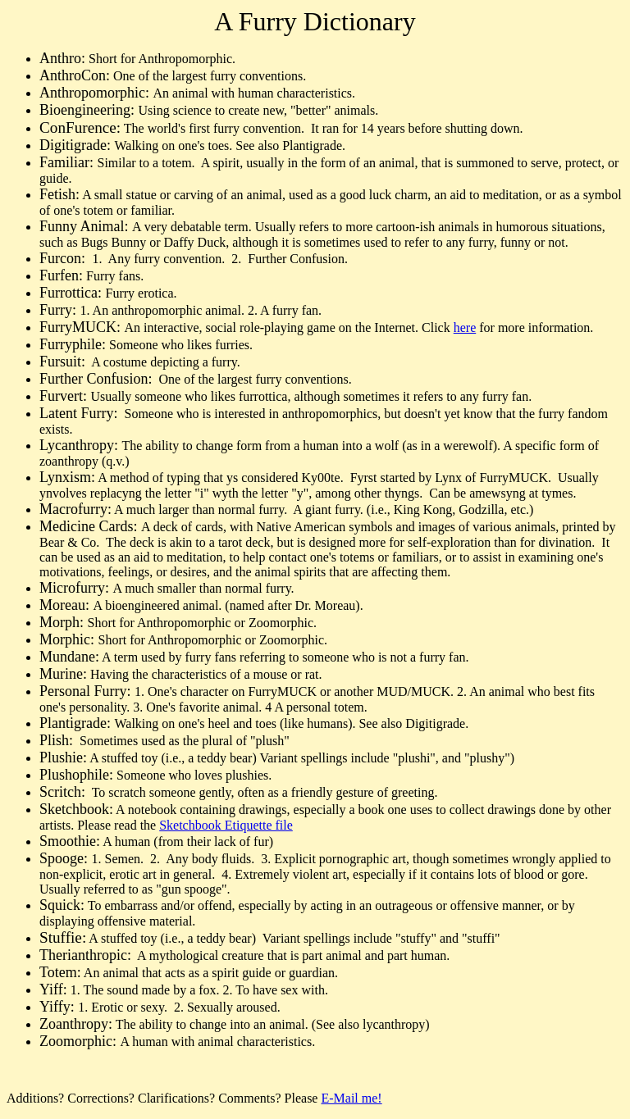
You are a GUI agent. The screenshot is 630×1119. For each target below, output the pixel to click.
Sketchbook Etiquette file (226, 825)
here (465, 327)
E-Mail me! (351, 1098)
